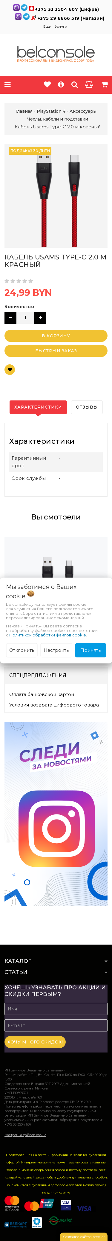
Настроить (56, 650)
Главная (24, 111)
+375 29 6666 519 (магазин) (71, 18)
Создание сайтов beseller (84, 1237)
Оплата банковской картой (41, 694)
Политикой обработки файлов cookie (47, 635)
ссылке (64, 1192)
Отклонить (21, 650)
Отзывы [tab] (87, 407)
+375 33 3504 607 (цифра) (67, 9)
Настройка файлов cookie (25, 1135)
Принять (90, 650)
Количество (19, 306)
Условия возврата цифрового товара (54, 705)
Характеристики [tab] (38, 407)
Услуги (61, 26)
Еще (47, 26)
